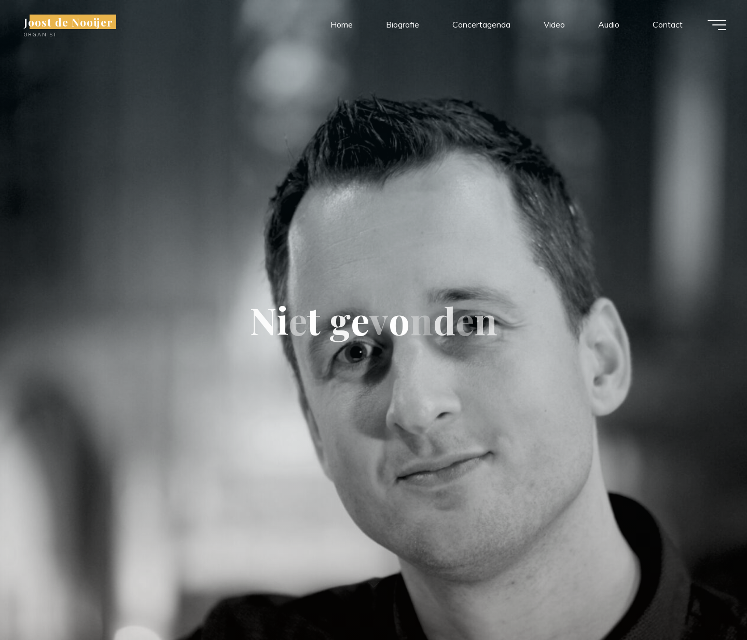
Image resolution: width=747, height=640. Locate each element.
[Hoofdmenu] (717, 25)
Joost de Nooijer (68, 22)
